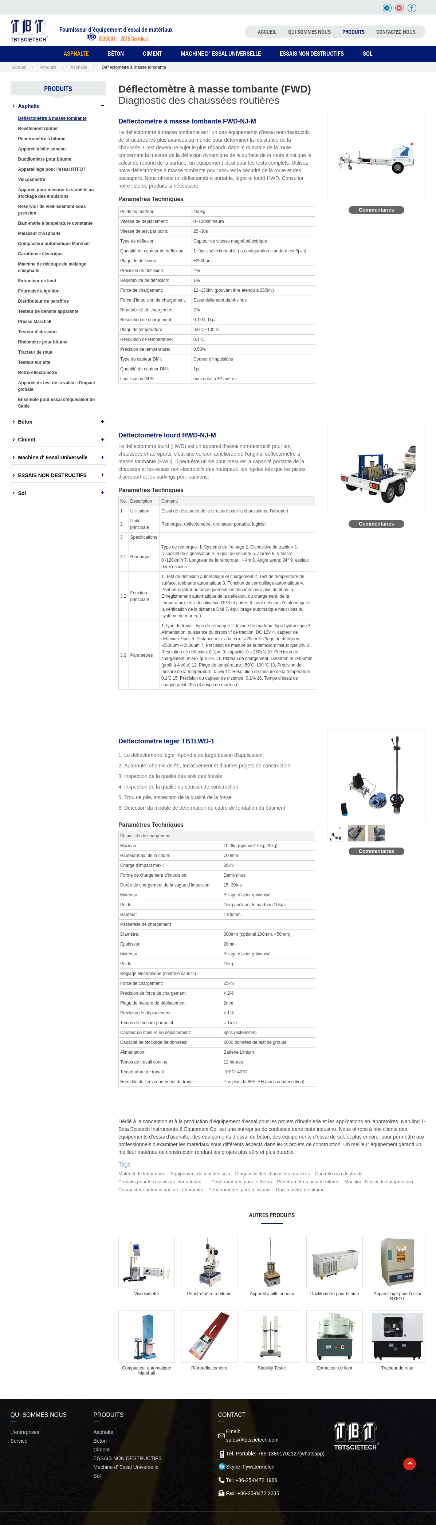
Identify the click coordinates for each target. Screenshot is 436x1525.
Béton (25, 422)
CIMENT (152, 53)
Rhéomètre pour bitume (42, 342)
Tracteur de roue (397, 1368)
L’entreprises (25, 1432)
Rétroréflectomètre (209, 1368)
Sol (22, 493)
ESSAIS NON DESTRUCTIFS (312, 53)
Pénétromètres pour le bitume (308, 1181)
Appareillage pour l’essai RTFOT (397, 1296)
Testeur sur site (34, 362)
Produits (353, 31)
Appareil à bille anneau (272, 1293)
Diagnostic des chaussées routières (272, 1173)
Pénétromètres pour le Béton (241, 1181)
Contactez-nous (396, 31)
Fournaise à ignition (39, 291)
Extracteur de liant (334, 1368)
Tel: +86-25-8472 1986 (252, 1480)
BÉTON (115, 53)
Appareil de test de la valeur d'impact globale (56, 386)
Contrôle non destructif (339, 1173)
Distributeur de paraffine (43, 301)
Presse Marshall (34, 321)
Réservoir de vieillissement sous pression (52, 210)
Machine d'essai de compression (379, 1181)
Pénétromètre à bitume (209, 1293)
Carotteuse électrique (40, 253)
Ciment (26, 440)
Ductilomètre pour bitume (334, 1293)
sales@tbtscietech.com (252, 1440)
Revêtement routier (38, 128)
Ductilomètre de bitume (300, 1189)
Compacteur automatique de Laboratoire (160, 1189)
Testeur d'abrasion (37, 331)
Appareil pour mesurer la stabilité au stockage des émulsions (56, 193)
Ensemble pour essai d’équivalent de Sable (56, 403)
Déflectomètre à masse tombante (52, 118)
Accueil (267, 31)
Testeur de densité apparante (48, 311)
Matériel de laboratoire (141, 1173)
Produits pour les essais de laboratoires (159, 1181)
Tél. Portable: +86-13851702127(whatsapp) (275, 1454)
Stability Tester (272, 1368)
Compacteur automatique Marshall (146, 1370)
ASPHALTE (76, 53)
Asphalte (78, 67)
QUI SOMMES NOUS (309, 31)
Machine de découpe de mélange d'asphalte (52, 267)
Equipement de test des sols (200, 1173)
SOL (367, 53)
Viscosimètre (146, 1293)
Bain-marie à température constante (55, 223)
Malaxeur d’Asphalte (39, 233)
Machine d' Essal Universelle (221, 53)
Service (19, 1441)
